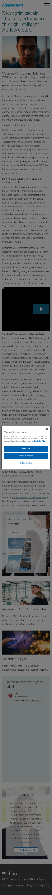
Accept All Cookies (26, 456)
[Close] (47, 429)
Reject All (26, 449)
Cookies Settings (26, 463)
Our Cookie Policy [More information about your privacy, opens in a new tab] (40, 441)
